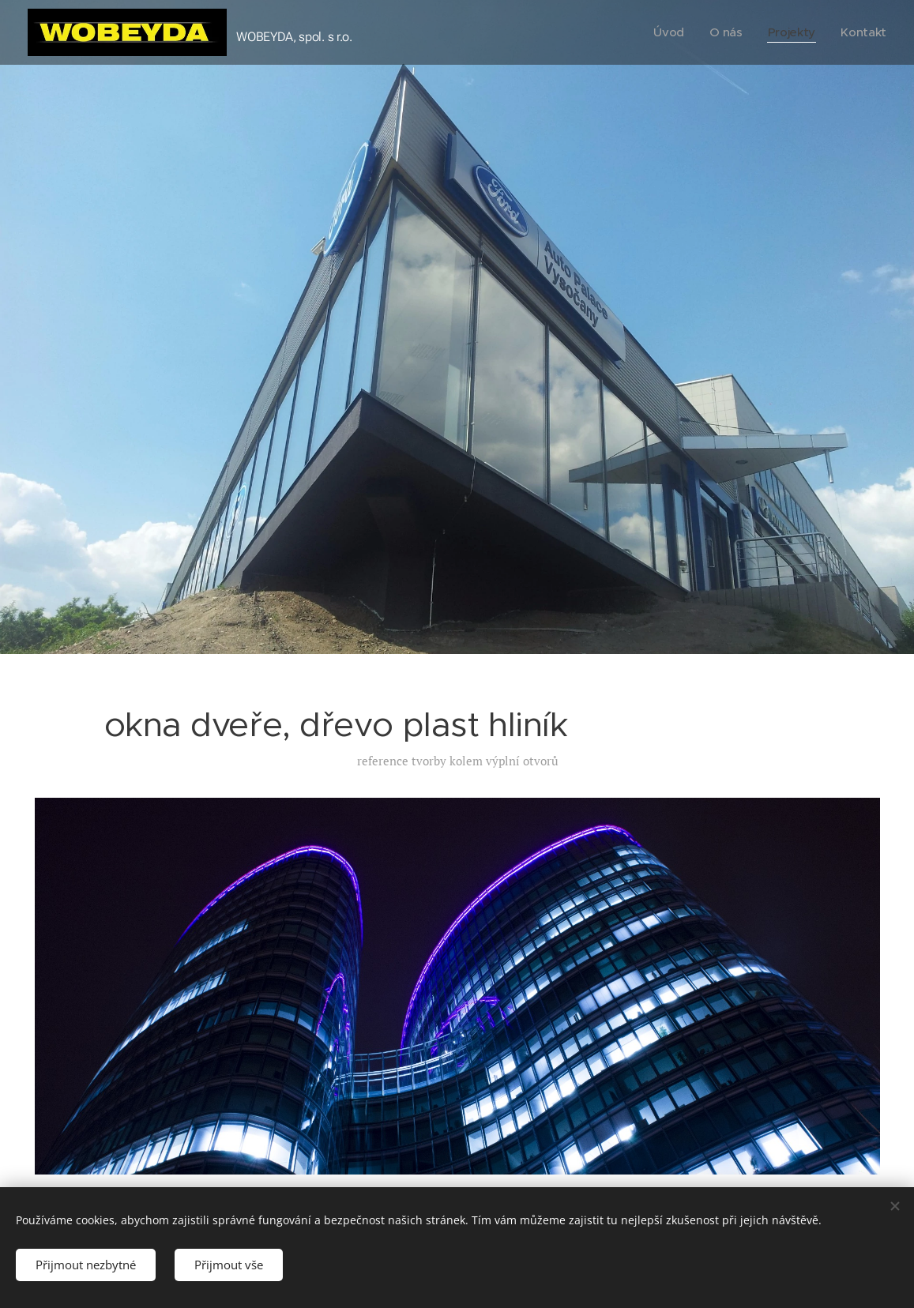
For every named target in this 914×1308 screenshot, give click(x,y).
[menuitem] (668, 32)
